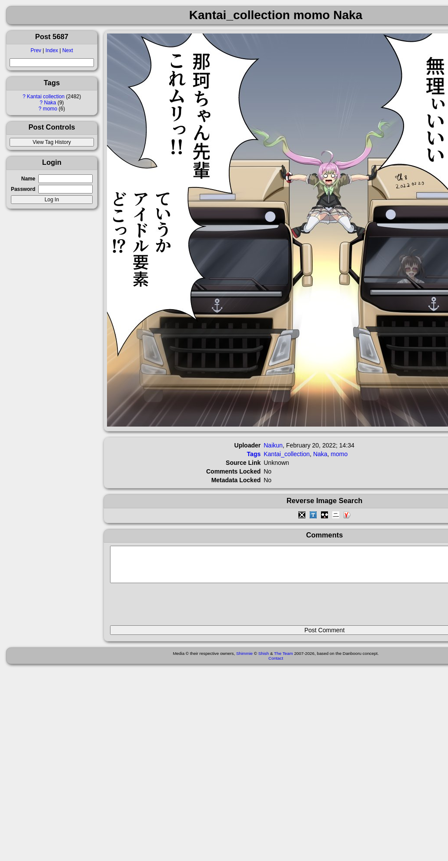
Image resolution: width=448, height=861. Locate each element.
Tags (254, 454)
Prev (35, 50)
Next (67, 50)
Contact (275, 664)
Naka (50, 103)
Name (28, 179)
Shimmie (244, 659)
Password (23, 189)
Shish (263, 659)
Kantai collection (46, 96)
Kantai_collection (287, 454)
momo (50, 109)
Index (51, 50)
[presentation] (176, 608)
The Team (283, 659)
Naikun (273, 445)
